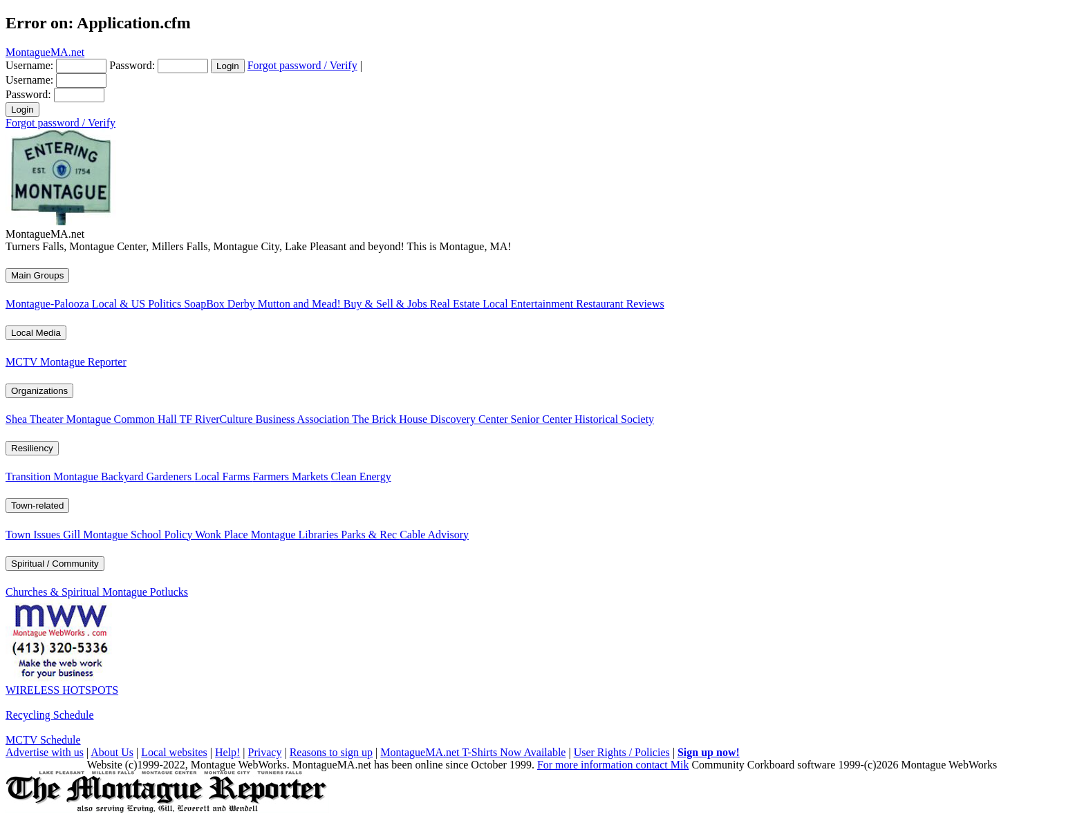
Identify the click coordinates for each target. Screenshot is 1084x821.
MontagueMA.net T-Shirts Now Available (473, 752)
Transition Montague (53, 476)
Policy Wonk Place (208, 534)
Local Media (36, 333)
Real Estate (456, 304)
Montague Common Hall (123, 419)
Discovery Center (470, 419)
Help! (227, 752)
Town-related (37, 505)
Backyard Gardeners (147, 476)
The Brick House (391, 419)
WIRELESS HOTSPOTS (62, 690)
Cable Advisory (434, 534)
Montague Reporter (83, 362)
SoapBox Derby (221, 304)
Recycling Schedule (50, 715)
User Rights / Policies (622, 752)
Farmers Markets (292, 476)
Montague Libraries (296, 534)
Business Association (304, 419)
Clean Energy (360, 476)
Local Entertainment (529, 304)
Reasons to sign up (331, 752)
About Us (112, 752)
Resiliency (32, 448)
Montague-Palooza (49, 304)
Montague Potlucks (145, 592)
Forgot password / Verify (302, 65)
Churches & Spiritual (54, 592)
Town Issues (34, 534)
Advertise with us (45, 752)
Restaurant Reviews (620, 304)
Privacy (265, 752)
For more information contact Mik (613, 765)
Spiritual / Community (55, 563)
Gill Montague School (113, 534)
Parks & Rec (370, 534)
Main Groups (37, 275)
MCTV (23, 362)
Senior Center (542, 419)
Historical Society (614, 419)
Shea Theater (36, 419)
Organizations (39, 391)
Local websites (174, 752)
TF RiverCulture (217, 419)
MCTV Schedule (43, 740)
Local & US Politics (138, 304)
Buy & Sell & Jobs (387, 304)
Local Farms (223, 476)
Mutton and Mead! (301, 304)
